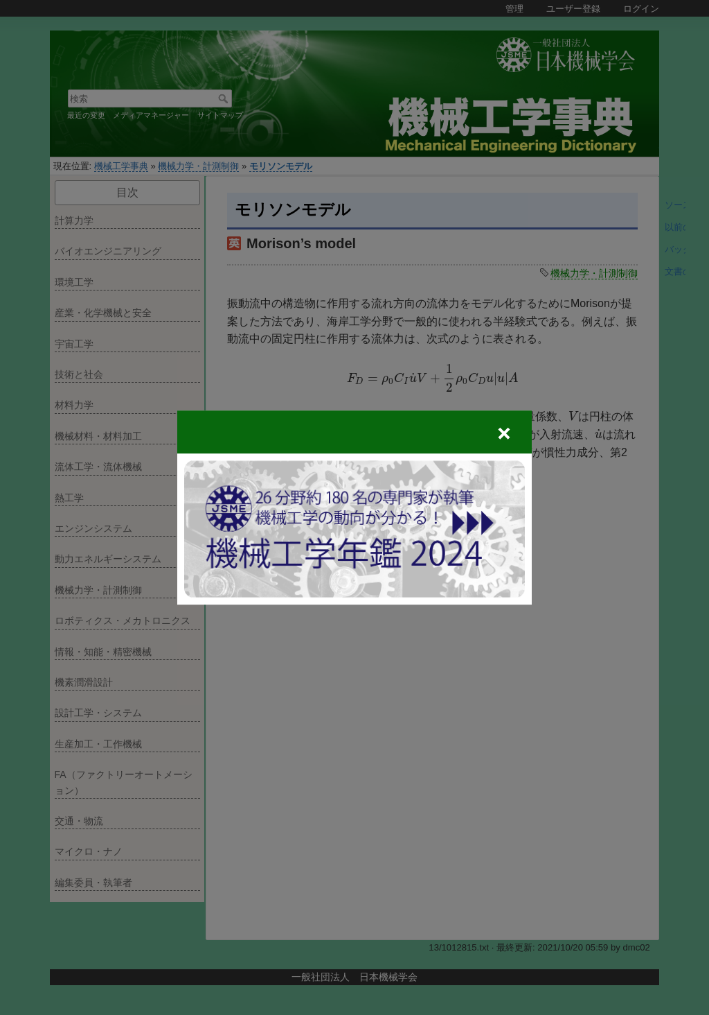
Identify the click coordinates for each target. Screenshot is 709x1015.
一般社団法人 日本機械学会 (354, 976)
